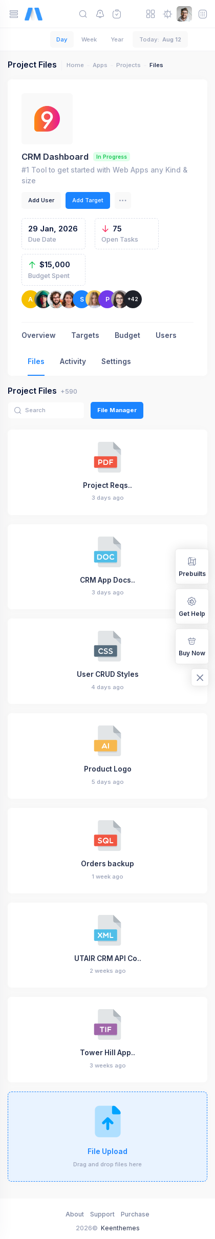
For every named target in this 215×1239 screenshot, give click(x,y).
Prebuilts (192, 566)
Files (36, 361)
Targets (85, 335)
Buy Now (192, 646)
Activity (73, 361)
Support (102, 1214)
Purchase (135, 1214)
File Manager (117, 410)
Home (75, 65)
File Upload (107, 1151)
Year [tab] (117, 39)
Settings (116, 361)
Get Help (192, 606)
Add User (41, 200)
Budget (127, 335)
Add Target (87, 200)
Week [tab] (89, 39)
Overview (39, 335)
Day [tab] (62, 39)
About (75, 1214)
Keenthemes (120, 1228)
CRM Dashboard (55, 157)
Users (166, 335)
